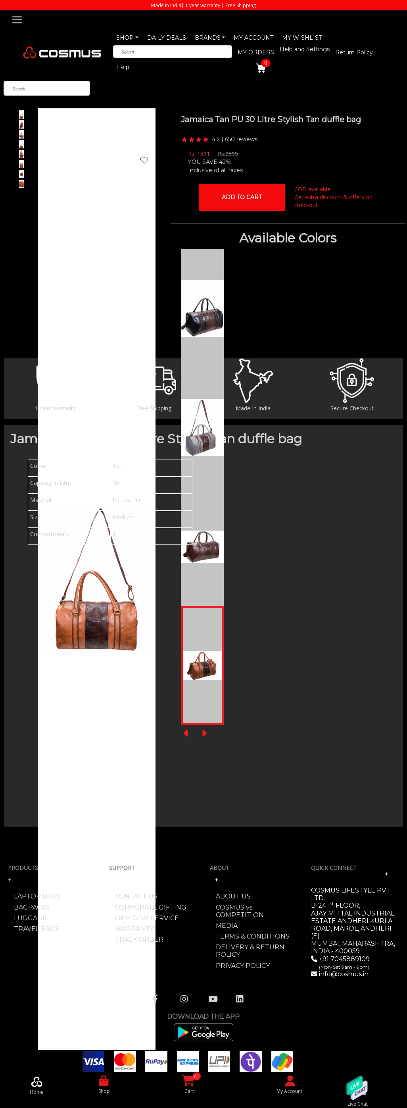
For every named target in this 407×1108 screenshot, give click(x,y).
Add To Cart (242, 197)
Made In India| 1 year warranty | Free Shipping (203, 5)
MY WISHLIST (302, 37)
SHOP (125, 37)
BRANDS (208, 37)
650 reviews (241, 139)
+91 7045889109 (343, 962)
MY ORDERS (256, 52)
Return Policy (354, 52)
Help (122, 67)
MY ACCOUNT (253, 37)
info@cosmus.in (344, 974)
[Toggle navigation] (17, 18)
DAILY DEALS (166, 37)
